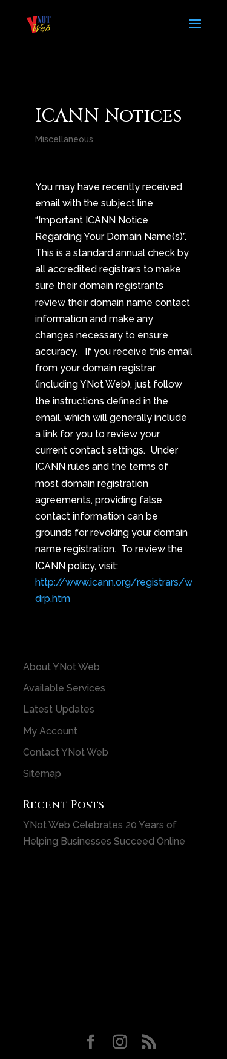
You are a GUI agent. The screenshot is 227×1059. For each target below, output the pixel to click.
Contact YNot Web (65, 752)
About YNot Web (61, 667)
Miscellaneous (64, 139)
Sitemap (42, 773)
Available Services (64, 688)
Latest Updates (58, 709)
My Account (50, 731)
